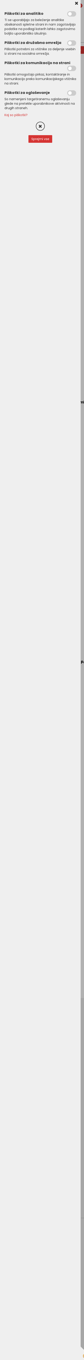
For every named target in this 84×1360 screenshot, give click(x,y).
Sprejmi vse (40, 139)
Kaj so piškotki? (16, 115)
